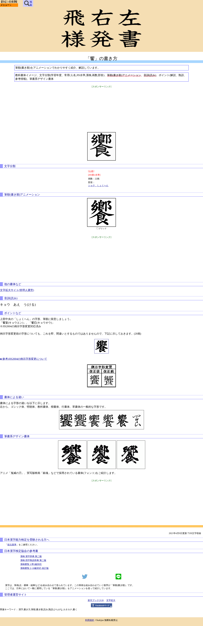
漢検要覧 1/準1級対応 (31, 564)
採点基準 (11, 544)
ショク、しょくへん (98, 185)
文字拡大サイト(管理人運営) (17, 290)
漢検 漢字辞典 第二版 (31, 556)
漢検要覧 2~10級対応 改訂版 (34, 568)
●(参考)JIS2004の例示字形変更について (23, 358)
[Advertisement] (101, 108)
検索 (28, 3)
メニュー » (5, 5)
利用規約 (89, 620)
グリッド (103, 228)
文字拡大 (110, 600)
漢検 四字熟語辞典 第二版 (33, 560)
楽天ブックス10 (95, 600)
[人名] (91, 171)
